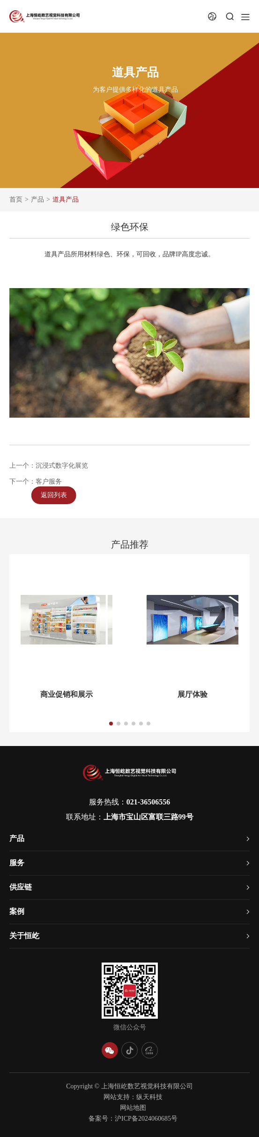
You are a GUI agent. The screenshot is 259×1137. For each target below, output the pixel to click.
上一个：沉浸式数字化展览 (48, 468)
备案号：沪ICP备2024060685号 (133, 1118)
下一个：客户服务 (35, 484)
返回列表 (65, 495)
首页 (15, 199)
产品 (37, 199)
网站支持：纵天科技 (133, 1097)
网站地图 (133, 1107)
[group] (66, 658)
